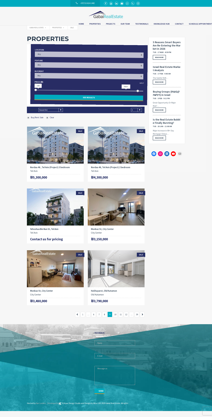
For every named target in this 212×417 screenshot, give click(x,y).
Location (35, 55)
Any (35, 59)
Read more (159, 62)
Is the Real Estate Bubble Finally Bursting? (166, 126)
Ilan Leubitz (41, 409)
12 (126, 320)
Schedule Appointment (163, 24)
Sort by (33, 114)
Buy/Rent (35, 76)
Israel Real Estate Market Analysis (166, 73)
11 (121, 320)
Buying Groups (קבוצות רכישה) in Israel (166, 98)
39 (137, 320)
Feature (35, 65)
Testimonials (105, 24)
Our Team (88, 24)
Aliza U (96, 409)
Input (138, 87)
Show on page (123, 114)
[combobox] (51, 115)
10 (115, 320)
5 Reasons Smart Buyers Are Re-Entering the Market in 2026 (167, 50)
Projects (74, 24)
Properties (58, 24)
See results (86, 102)
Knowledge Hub (125, 24)
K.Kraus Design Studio (70, 409)
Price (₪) (35, 87)
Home (44, 24)
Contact (142, 24)
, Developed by (52, 409)
